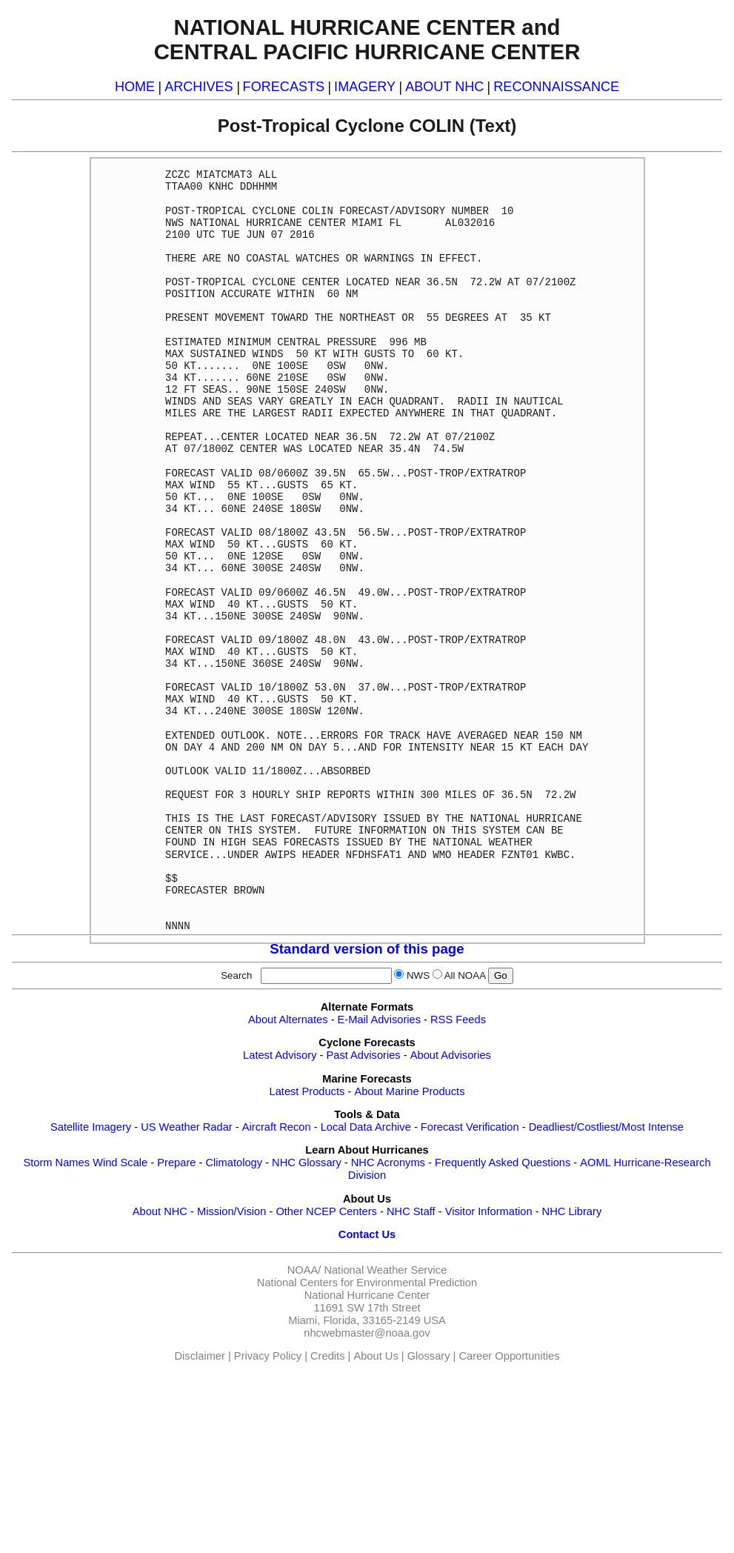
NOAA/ (304, 1270)
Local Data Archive (366, 1127)
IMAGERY (365, 86)
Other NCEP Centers (326, 1211)
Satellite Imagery (90, 1127)
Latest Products (307, 1091)
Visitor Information (489, 1211)
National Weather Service (385, 1270)
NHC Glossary (306, 1162)
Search (239, 975)
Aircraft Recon (276, 1127)
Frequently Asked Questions (502, 1162)
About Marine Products (409, 1091)
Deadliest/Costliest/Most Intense (606, 1127)
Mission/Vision (231, 1211)
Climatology (233, 1162)
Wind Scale (120, 1162)
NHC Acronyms (388, 1162)
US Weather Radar (187, 1127)
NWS (418, 975)
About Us (375, 1356)
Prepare (176, 1162)
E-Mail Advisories (379, 1019)
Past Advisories (364, 1055)
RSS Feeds (458, 1019)
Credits (327, 1356)
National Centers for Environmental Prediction (367, 1282)
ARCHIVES (198, 86)
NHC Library (572, 1211)
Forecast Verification (470, 1127)
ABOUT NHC (444, 86)
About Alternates (288, 1019)
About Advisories (450, 1055)
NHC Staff (411, 1211)
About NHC (160, 1211)
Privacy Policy (267, 1356)
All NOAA (465, 975)
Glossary (428, 1356)
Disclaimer (200, 1356)
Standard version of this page (367, 949)
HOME (135, 86)
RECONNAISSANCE (556, 86)
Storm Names (56, 1162)
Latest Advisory (279, 1055)
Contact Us (367, 1234)
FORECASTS (284, 86)
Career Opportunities (508, 1356)
